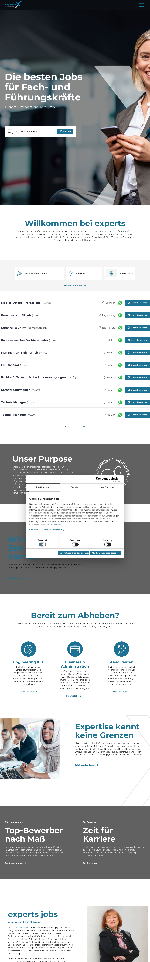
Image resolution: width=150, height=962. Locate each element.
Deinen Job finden (73, 285)
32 (79, 426)
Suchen (67, 131)
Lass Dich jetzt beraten (19, 578)
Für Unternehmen (14, 863)
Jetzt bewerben (139, 303)
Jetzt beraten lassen (85, 765)
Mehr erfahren (27, 692)
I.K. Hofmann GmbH (20, 927)
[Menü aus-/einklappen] (141, 4)
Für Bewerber (90, 863)
